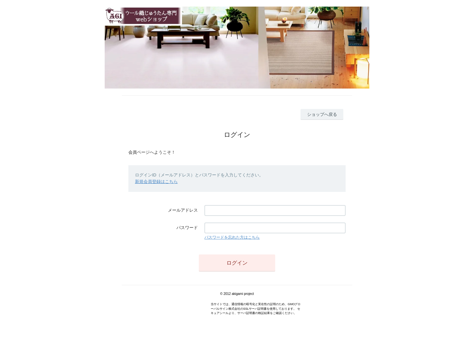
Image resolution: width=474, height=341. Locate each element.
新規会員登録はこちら (156, 181)
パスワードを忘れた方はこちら (232, 237)
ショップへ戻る (322, 114)
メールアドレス (183, 210)
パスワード (187, 227)
